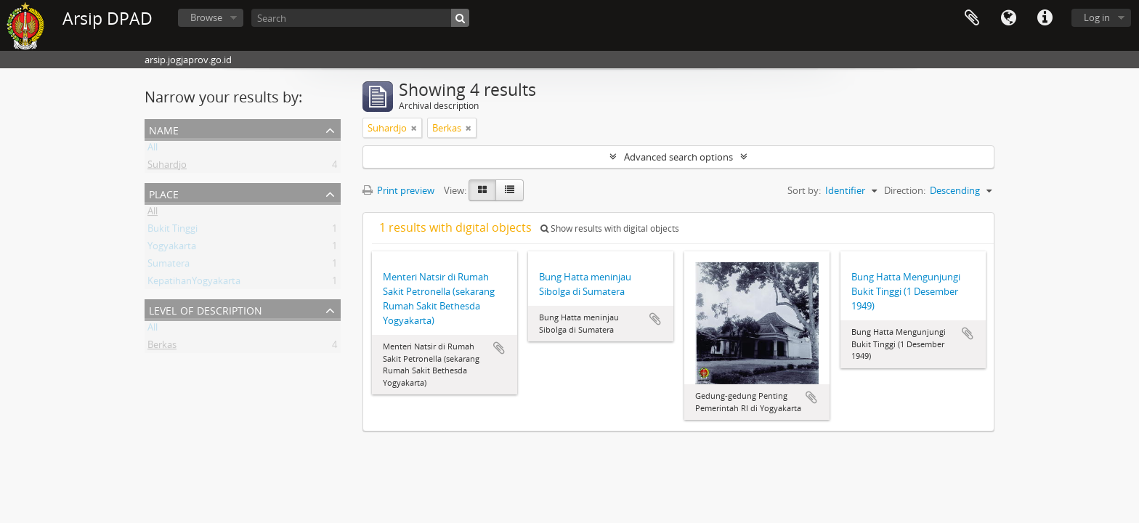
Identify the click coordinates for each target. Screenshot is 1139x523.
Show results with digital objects (609, 228)
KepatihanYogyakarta (193, 283)
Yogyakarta (171, 248)
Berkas (162, 347)
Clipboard (972, 18)
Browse (206, 17)
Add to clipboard (499, 348)
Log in (1097, 17)
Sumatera (168, 265)
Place (164, 193)
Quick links (1044, 18)
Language (1008, 18)
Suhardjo (167, 167)
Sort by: (804, 190)
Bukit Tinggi (172, 231)
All (152, 149)
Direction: (904, 190)
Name (164, 129)
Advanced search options (678, 156)
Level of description (205, 309)
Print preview (398, 190)
